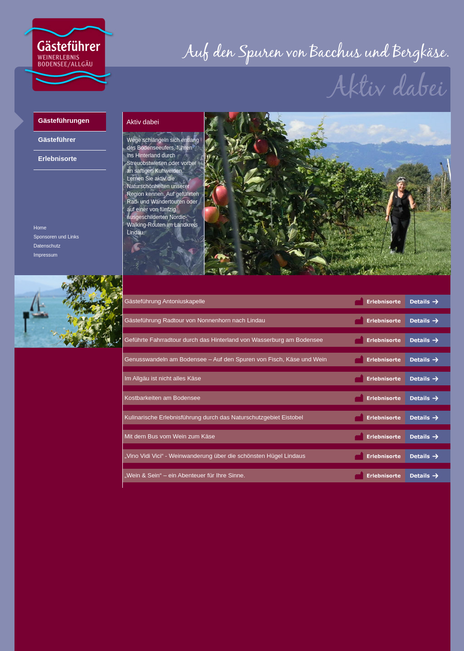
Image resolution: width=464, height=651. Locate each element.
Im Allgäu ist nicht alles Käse (162, 378)
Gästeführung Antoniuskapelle (164, 301)
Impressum (46, 254)
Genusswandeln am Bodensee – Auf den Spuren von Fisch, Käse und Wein (225, 359)
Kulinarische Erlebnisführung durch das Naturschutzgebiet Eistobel (213, 417)
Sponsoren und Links (56, 236)
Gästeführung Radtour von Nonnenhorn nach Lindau (194, 320)
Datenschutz (47, 245)
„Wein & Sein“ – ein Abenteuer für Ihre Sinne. (184, 475)
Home (40, 227)
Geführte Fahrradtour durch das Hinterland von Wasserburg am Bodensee (223, 339)
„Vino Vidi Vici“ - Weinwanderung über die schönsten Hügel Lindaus (214, 455)
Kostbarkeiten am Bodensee (161, 397)
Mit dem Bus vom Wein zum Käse (169, 436)
